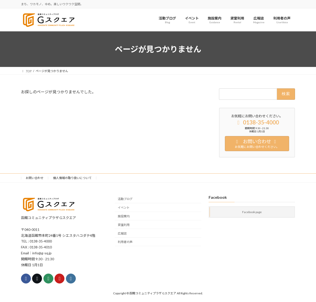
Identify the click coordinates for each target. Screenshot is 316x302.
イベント (124, 207)
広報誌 (122, 233)
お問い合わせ (34, 178)
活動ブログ (125, 199)
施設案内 (124, 216)
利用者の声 (125, 242)
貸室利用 (124, 225)
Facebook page (252, 212)
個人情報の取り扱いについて (72, 178)
